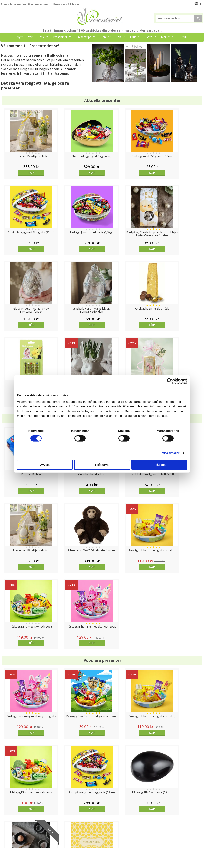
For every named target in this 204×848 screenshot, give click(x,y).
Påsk (44, 36)
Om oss (6, 823)
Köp (26, 172)
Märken (169, 36)
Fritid (136, 36)
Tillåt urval (102, 464)
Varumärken (8, 811)
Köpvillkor (7, 817)
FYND (183, 37)
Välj (127, 656)
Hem (106, 36)
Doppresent (9, 841)
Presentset (63, 36)
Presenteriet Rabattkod (16, 829)
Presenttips (86, 36)
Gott (152, 36)
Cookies (6, 806)
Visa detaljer (170, 452)
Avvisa (45, 464)
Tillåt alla (159, 464)
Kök (121, 36)
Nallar (4, 835)
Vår (30, 37)
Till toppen (102, 792)
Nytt (20, 37)
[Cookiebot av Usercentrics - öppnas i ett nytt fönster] (170, 381)
